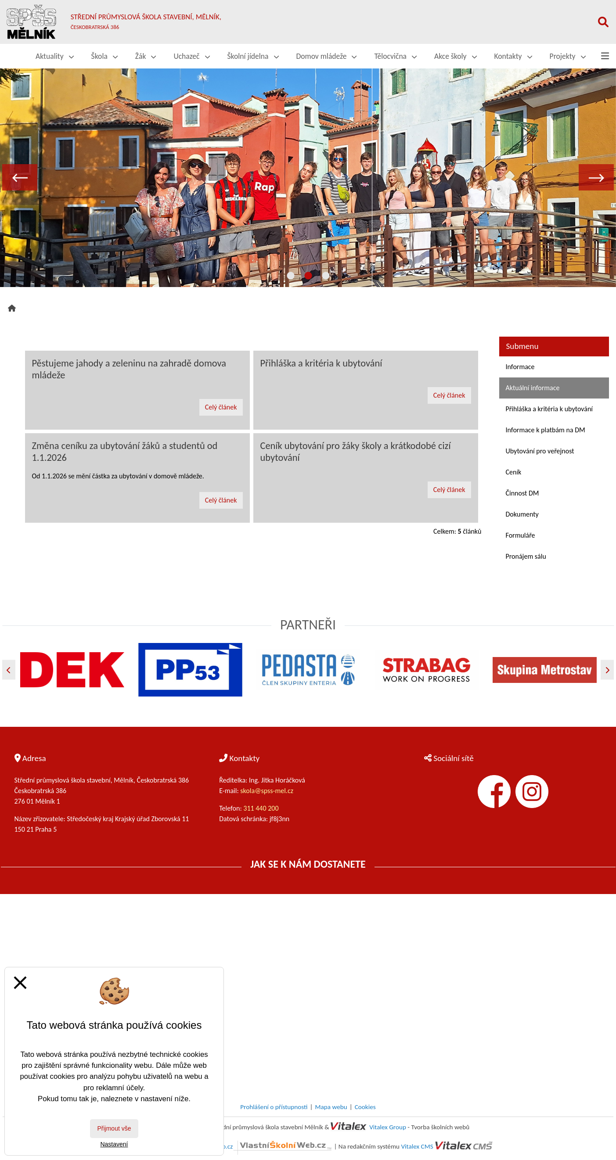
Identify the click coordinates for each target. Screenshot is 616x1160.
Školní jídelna (253, 56)
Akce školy (455, 56)
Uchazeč (191, 56)
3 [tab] (325, 276)
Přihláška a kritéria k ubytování (321, 363)
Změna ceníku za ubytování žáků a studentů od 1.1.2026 (125, 451)
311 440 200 (261, 808)
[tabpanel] (308, 177)
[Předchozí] (8, 670)
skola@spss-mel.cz (266, 791)
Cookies (365, 1107)
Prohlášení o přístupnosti (273, 1107)
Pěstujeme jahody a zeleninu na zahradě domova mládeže (129, 369)
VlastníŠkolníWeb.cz (255, 1146)
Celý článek (221, 407)
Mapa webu (331, 1107)
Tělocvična (395, 56)
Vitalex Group (387, 1127)
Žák (145, 56)
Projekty (568, 56)
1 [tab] (290, 276)
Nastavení (114, 1144)
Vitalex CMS (417, 1146)
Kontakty (513, 56)
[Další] (607, 670)
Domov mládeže (326, 56)
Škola (104, 56)
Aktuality (55, 56)
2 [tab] (308, 276)
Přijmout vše (114, 1128)
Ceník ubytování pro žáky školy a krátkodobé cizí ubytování (355, 451)
